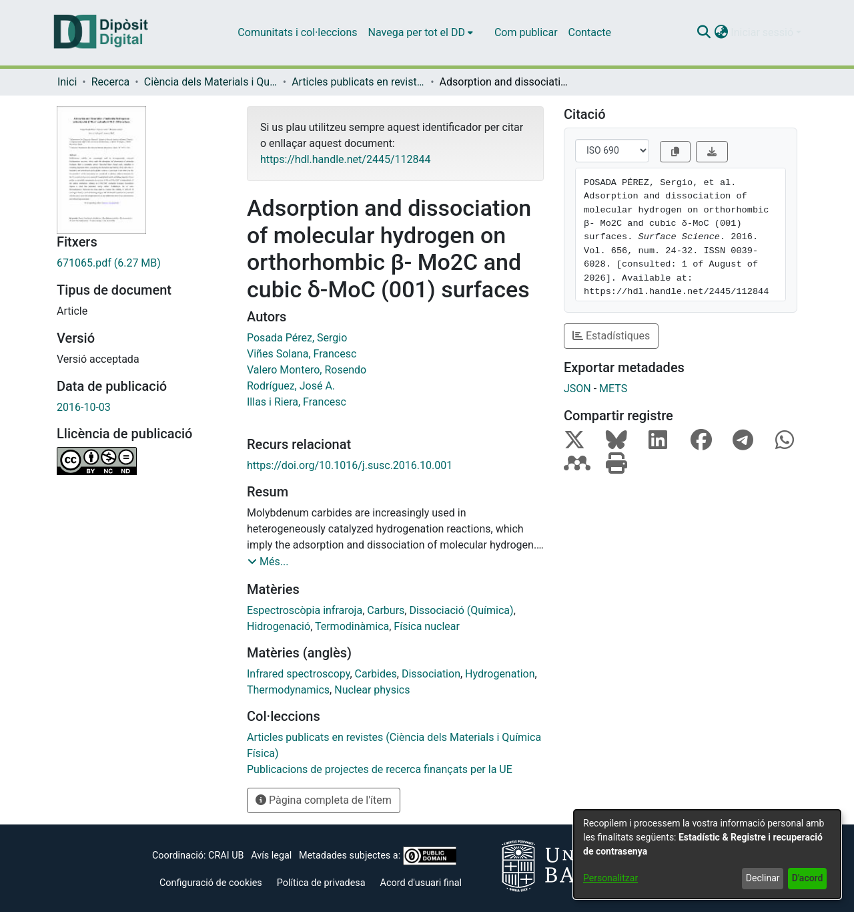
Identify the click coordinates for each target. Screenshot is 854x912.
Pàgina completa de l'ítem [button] (324, 800)
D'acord (807, 878)
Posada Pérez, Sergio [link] (297, 337)
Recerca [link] (110, 81)
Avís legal (271, 855)
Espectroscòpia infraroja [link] (304, 610)
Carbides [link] (376, 673)
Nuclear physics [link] (372, 689)
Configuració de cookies (210, 883)
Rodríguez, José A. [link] (291, 385)
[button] (703, 33)
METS (613, 388)
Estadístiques (611, 335)
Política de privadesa (321, 883)
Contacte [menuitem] (589, 32)
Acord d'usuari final (421, 883)
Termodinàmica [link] (352, 626)
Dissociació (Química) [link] (461, 610)
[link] (142, 263)
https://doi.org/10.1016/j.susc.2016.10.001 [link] (349, 465)
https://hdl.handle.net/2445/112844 (345, 159)
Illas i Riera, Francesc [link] (296, 402)
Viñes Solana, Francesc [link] (301, 353)
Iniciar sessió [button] (763, 32)
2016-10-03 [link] (84, 407)
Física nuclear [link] (427, 626)
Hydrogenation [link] (499, 673)
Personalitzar (610, 878)
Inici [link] (67, 81)
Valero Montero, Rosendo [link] (306, 369)
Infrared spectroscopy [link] (298, 673)
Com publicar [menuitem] (526, 32)
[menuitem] (420, 32)
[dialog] (707, 854)
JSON (577, 388)
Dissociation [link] (431, 673)
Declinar (763, 878)
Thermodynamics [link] (288, 689)
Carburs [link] (385, 610)
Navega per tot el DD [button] (416, 32)
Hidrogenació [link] (278, 626)
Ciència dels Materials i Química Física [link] (211, 81)
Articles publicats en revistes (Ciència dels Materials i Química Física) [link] (358, 81)
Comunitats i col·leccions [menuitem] (297, 32)
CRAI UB (226, 855)
